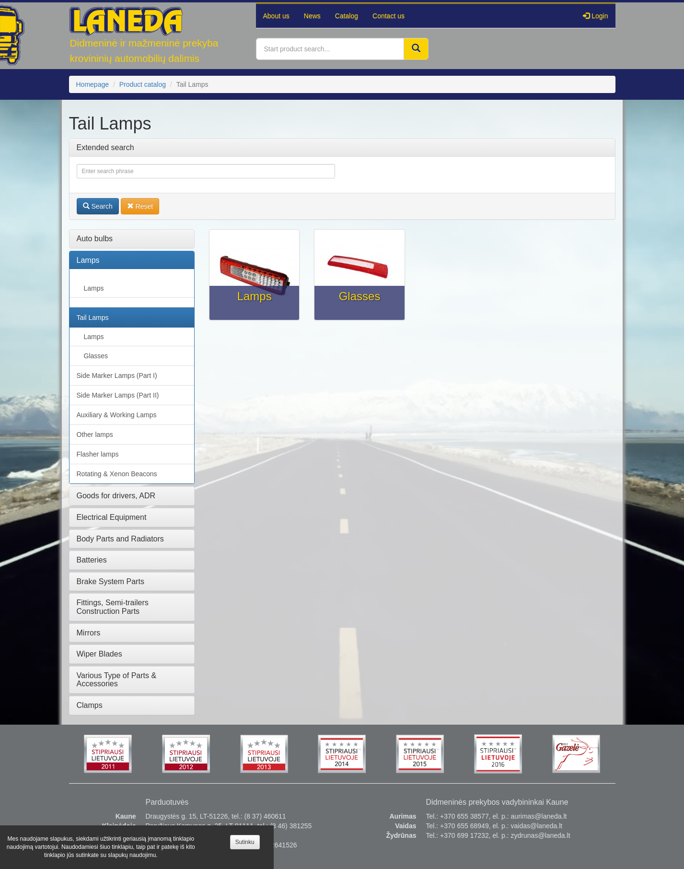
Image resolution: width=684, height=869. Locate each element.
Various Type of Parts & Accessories (117, 679)
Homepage (92, 84)
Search (98, 206)
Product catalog (142, 84)
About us (276, 16)
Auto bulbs (95, 239)
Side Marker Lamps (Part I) (117, 375)
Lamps (88, 260)
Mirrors (89, 633)
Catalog (346, 16)
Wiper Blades (99, 654)
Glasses (96, 356)
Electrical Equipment (112, 517)
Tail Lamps (93, 317)
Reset (140, 206)
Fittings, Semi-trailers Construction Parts (113, 607)
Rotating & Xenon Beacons (117, 474)
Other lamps (95, 434)
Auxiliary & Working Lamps (117, 415)
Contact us (388, 16)
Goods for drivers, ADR (116, 496)
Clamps (90, 705)
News (312, 16)
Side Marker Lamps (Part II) (118, 395)
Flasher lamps (98, 454)
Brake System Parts (110, 581)
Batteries (92, 560)
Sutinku (245, 842)
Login (595, 16)
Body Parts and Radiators (120, 539)
